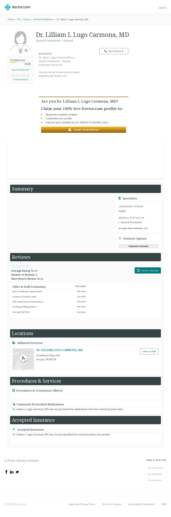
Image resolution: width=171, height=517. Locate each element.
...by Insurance (154, 467)
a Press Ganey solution (22, 461)
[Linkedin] (12, 471)
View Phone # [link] (114, 51)
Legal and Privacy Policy (82, 504)
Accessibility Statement (141, 504)
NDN (164, 504)
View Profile (149, 351)
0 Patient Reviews (20, 79)
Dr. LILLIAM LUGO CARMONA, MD (59, 350)
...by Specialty (154, 473)
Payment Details (139, 246)
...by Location (154, 480)
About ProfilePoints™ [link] (20, 70)
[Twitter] (17, 471)
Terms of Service (111, 504)
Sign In (162, 8)
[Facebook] (6, 471)
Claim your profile (83, 129)
